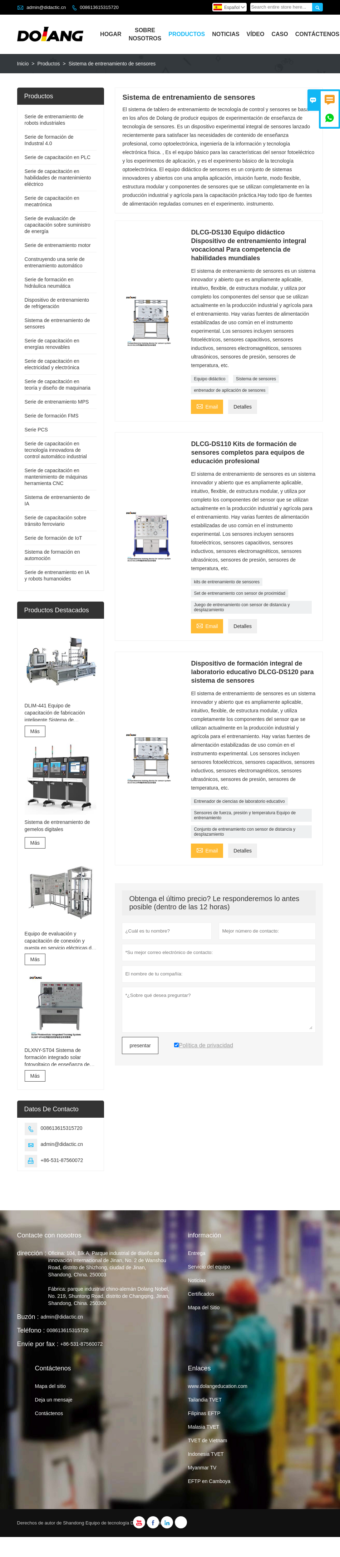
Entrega (196, 1253)
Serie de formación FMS (52, 416)
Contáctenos (317, 34)
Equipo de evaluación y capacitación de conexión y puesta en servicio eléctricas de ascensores (59, 941)
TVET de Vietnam (207, 1440)
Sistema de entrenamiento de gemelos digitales (57, 825)
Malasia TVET (203, 1427)
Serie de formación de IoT (53, 538)
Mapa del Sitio (204, 1307)
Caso (279, 34)
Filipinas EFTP (204, 1413)
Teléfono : (31, 1330)
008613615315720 (99, 7)
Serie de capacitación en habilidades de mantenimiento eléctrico (58, 177)
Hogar (111, 34)
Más (35, 731)
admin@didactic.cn (46, 7)
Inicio (23, 63)
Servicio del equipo (209, 1267)
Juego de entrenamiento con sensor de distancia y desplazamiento (242, 607)
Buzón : (28, 1316)
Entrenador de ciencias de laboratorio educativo (239, 801)
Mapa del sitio (50, 1386)
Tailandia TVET (205, 1400)
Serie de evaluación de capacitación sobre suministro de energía (57, 225)
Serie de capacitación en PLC (57, 157)
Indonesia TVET (205, 1454)
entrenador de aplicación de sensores (229, 390)
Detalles (242, 407)
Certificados (201, 1294)
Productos (186, 34)
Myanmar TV (202, 1467)
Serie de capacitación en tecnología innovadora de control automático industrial (56, 450)
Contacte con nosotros (49, 1235)
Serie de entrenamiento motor (58, 245)
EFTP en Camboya (209, 1481)
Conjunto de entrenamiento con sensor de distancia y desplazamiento (244, 832)
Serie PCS (36, 429)
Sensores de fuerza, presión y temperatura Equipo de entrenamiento (245, 815)
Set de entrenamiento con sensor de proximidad (239, 593)
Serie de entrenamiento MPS (57, 402)
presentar (140, 1045)
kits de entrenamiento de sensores (226, 581)
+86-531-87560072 (62, 1160)
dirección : (31, 1253)
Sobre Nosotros (145, 34)
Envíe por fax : (38, 1344)
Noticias (225, 34)
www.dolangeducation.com (217, 1386)
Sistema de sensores (256, 378)
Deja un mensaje (54, 1400)
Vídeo (256, 34)
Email (207, 406)
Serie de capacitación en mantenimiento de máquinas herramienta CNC (56, 477)
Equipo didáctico (209, 378)
